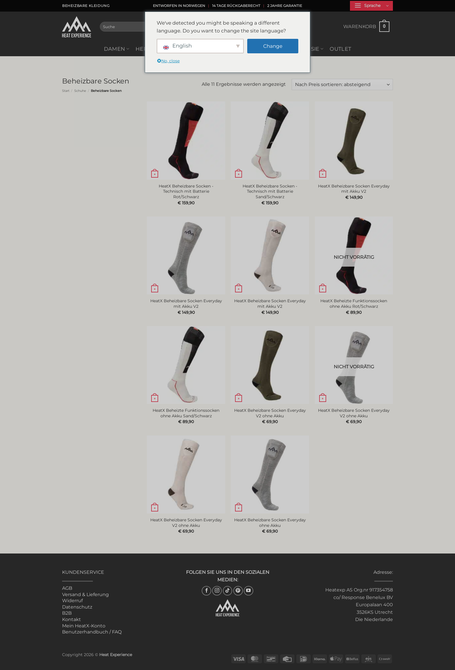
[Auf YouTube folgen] (248, 591)
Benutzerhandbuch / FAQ (92, 632)
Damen (116, 49)
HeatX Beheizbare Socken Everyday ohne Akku (270, 522)
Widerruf (72, 600)
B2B (67, 613)
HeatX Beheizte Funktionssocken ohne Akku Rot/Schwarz (353, 303)
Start (65, 91)
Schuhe (80, 91)
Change (272, 46)
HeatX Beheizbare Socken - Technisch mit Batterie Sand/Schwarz (270, 191)
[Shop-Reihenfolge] (342, 84)
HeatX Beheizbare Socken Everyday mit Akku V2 (354, 188)
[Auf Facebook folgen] (206, 591)
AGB (67, 588)
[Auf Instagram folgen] (217, 591)
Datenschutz (77, 607)
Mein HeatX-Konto (83, 626)
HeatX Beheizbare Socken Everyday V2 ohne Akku (270, 413)
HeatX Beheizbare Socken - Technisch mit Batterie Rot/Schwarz (186, 191)
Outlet (340, 49)
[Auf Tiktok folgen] (227, 591)
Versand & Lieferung (85, 594)
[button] (371, 6)
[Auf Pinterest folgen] (238, 591)
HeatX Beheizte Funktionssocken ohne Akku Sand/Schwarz (186, 413)
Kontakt (71, 619)
